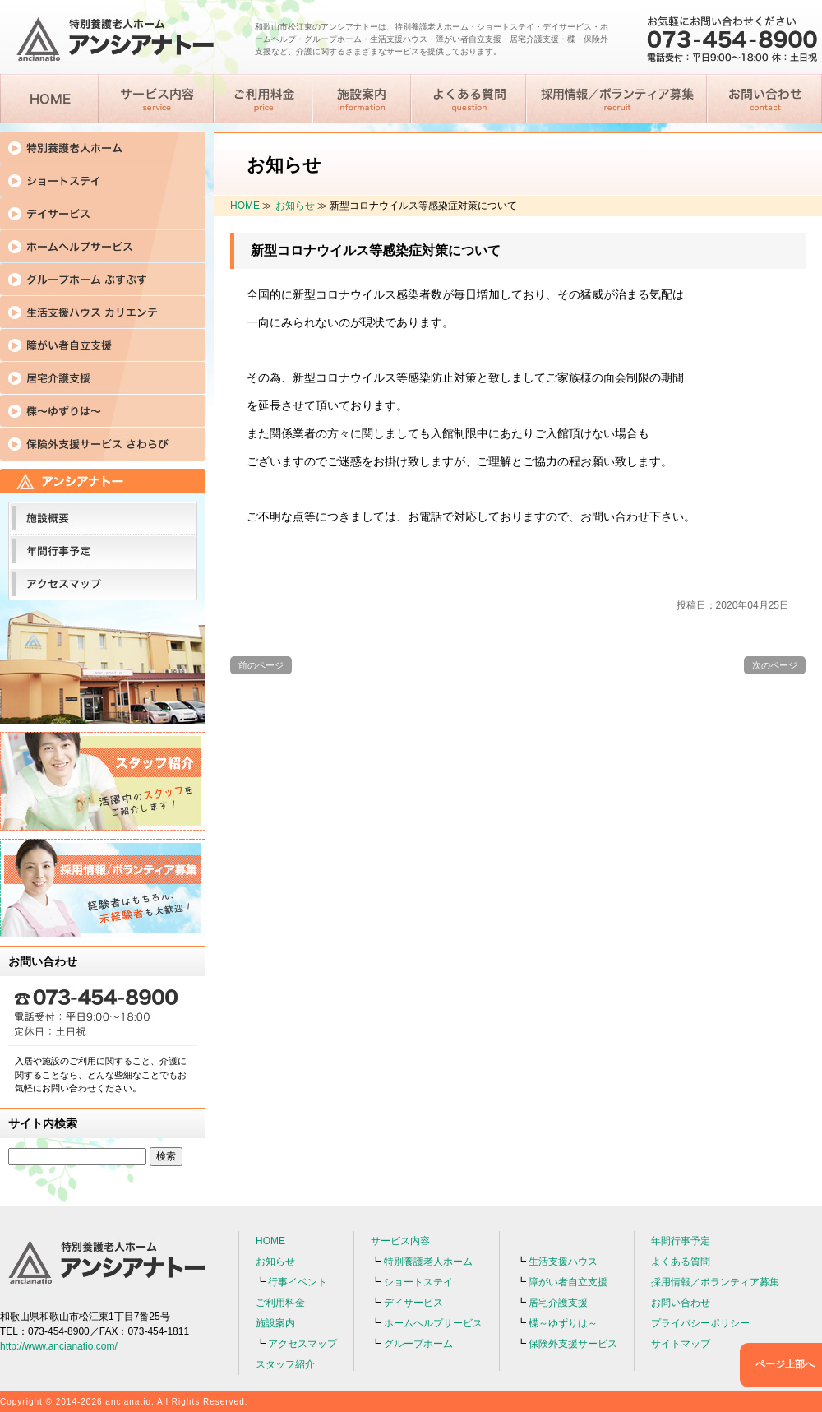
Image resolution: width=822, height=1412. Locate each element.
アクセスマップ (302, 1344)
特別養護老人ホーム (428, 1261)
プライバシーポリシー (700, 1323)
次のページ (774, 665)
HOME (245, 205)
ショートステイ (418, 1282)
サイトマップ (680, 1344)
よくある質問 (680, 1261)
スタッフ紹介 (285, 1364)
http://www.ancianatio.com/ (59, 1346)
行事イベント (297, 1282)
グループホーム (418, 1344)
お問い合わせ (680, 1302)
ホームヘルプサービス (433, 1323)
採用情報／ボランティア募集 (715, 1282)
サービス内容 (400, 1241)
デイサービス (413, 1302)
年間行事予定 (680, 1241)
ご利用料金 (280, 1302)
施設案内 (275, 1323)
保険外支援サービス (573, 1344)
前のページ (261, 665)
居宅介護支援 (558, 1302)
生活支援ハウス (563, 1261)
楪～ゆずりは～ (563, 1323)
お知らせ (295, 205)
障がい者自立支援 (568, 1282)
